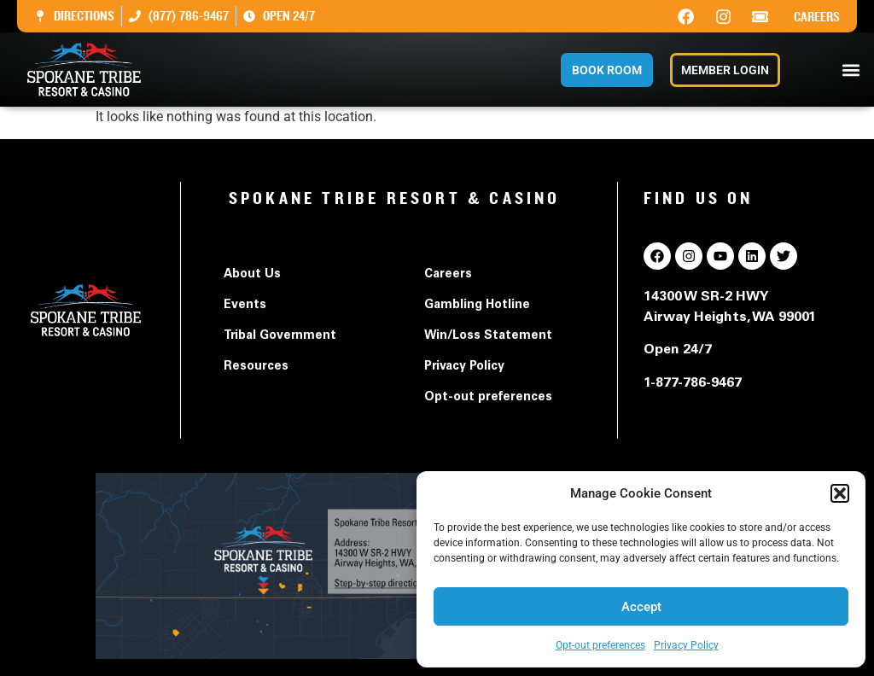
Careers (817, 17)
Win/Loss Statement (488, 336)
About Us (252, 275)
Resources (256, 367)
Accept (641, 607)
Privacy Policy (686, 645)
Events (245, 306)
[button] (839, 493)
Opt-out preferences (600, 645)
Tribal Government (280, 336)
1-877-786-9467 (693, 383)
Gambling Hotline (477, 306)
